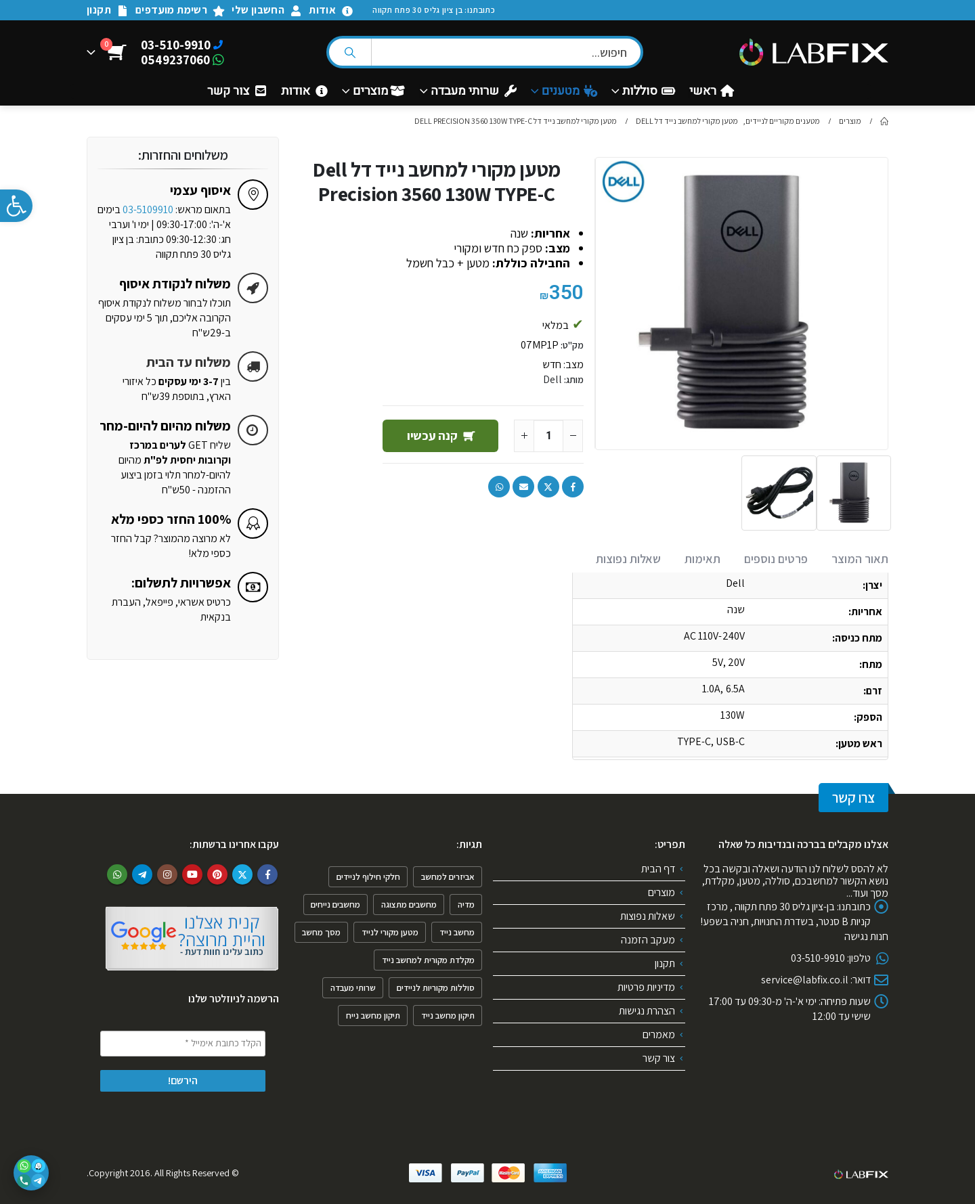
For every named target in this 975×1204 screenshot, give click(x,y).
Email (523, 486)
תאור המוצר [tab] (859, 558)
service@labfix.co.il (804, 980)
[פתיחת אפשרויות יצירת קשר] (31, 1172)
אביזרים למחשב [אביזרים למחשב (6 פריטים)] (448, 877)
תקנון (108, 10)
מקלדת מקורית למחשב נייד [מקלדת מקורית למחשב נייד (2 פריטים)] (428, 960)
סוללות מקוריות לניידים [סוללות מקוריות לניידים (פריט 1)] (436, 988)
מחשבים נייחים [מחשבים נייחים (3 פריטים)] (335, 904)
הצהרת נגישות (647, 1011)
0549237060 (175, 59)
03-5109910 (148, 209)
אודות (331, 10)
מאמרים (659, 1034)
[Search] (350, 52)
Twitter (548, 486)
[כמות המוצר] (548, 436)
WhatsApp (499, 486)
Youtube (192, 874)
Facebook (573, 486)
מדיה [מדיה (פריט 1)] (466, 904)
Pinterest (217, 874)
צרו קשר (853, 797)
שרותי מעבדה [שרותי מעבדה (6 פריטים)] (353, 988)
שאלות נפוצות (647, 916)
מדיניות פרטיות (646, 987)
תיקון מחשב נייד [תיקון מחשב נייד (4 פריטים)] (448, 1015)
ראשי (711, 91)
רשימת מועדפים (180, 10)
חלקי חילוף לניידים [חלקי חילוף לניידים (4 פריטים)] (368, 877)
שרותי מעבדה (473, 91)
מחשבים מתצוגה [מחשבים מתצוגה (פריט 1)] (409, 904)
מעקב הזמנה (648, 940)
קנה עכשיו (432, 435)
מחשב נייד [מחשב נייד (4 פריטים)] (457, 932)
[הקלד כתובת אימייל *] (182, 1043)
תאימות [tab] (702, 558)
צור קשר (237, 91)
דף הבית (658, 869)
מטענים (569, 91)
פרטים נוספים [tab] (776, 558)
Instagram (167, 874)
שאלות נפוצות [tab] (628, 558)
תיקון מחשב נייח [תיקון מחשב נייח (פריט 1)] (373, 1015)
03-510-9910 (176, 45)
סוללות (648, 91)
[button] (16, 205)
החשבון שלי (267, 10)
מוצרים (379, 91)
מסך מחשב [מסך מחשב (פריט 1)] (321, 932)
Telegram (142, 874)
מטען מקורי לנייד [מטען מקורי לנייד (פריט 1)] (390, 932)
